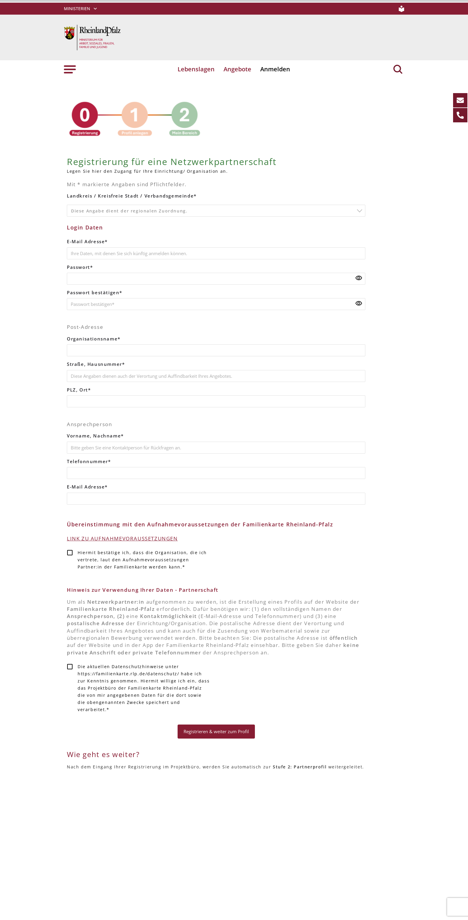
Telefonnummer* (88, 458)
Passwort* (80, 266)
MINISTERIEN (77, 8)
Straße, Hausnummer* (95, 362)
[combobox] (216, 210)
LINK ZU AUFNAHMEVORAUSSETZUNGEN (125, 535)
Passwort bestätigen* (94, 291)
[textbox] (218, 212)
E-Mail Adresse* (87, 241)
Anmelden (274, 69)
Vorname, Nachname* (94, 433)
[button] (70, 69)
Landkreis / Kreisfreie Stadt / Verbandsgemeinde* (130, 195)
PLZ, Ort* (78, 387)
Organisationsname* (93, 337)
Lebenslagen (196, 69)
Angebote (237, 69)
